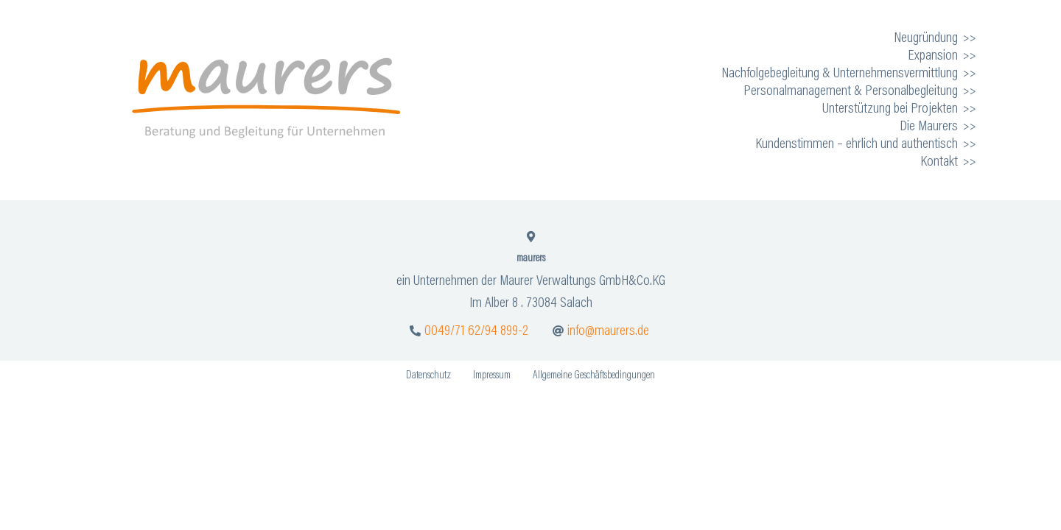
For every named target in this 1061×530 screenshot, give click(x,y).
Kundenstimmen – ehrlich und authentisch (856, 144)
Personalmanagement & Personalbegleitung (850, 91)
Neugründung (926, 38)
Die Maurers (929, 126)
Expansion (933, 56)
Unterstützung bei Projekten (890, 109)
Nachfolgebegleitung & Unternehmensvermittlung (839, 73)
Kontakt (939, 162)
